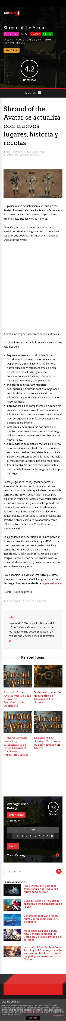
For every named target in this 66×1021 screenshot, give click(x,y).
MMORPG (35, 34)
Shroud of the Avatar (34, 601)
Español (24, 34)
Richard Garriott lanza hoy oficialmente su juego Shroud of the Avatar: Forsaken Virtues (16, 746)
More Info (30, 93)
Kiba (8, 152)
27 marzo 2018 (32, 39)
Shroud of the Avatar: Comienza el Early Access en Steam (47, 743)
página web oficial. (51, 583)
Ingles (20, 42)
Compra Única (11, 34)
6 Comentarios (37, 152)
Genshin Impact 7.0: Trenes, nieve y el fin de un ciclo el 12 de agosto (41, 918)
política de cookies (34, 1012)
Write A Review (16, 814)
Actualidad (12, 155)
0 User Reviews (14, 820)
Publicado (47, 34)
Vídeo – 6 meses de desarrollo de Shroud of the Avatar (47, 697)
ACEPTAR (33, 1018)
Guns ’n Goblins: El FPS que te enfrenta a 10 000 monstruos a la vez (43, 903)
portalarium (14, 601)
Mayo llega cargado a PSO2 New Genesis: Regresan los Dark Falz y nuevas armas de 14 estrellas (43, 935)
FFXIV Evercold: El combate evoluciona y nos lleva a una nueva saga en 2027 (41, 889)
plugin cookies (58, 1016)
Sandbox (34, 155)
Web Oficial (11, 50)
